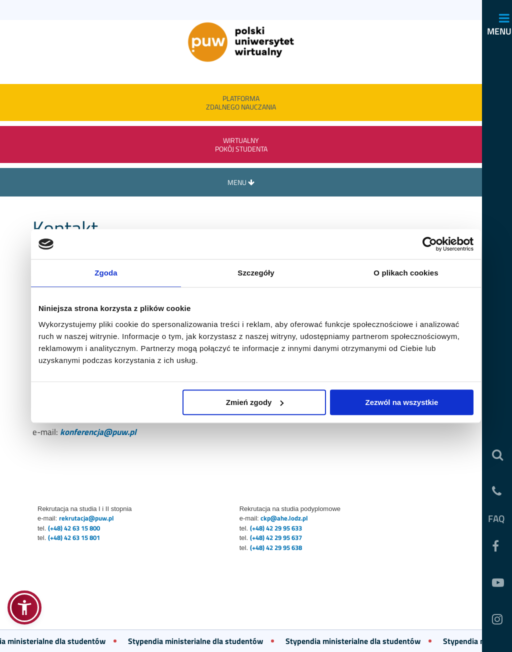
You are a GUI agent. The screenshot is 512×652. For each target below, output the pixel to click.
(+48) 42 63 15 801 (74, 537)
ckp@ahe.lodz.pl (284, 518)
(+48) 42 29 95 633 (276, 528)
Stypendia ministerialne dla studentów (199, 641)
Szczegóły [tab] (256, 272)
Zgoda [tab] (106, 272)
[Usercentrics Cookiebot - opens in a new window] (430, 244)
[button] (24, 607)
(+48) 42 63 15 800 (74, 528)
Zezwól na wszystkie (402, 402)
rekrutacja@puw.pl (86, 518)
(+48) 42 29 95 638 (276, 547)
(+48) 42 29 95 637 (276, 537)
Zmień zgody (255, 402)
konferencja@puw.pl (98, 432)
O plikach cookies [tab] (406, 272)
